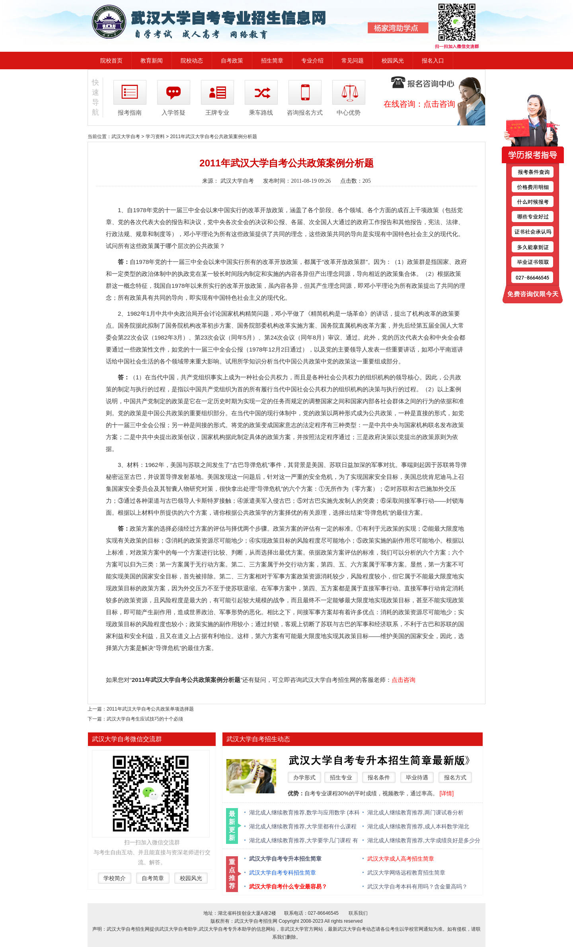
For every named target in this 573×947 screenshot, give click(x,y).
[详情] (446, 793)
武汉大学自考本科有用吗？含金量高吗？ (417, 886)
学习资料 (155, 136)
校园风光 (393, 60)
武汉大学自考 (125, 136)
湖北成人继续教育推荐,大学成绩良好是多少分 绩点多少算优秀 (423, 841)
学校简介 (114, 878)
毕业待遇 (417, 777)
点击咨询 (439, 104)
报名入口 (433, 60)
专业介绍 (312, 60)
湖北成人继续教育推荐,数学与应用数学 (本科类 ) (304, 813)
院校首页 (111, 60)
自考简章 (153, 878)
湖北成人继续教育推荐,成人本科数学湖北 (418, 826)
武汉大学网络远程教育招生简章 (406, 872)
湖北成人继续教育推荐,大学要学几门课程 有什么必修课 (303, 841)
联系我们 (358, 913)
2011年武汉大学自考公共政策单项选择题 (150, 709)
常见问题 (352, 60)
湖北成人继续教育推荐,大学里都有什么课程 (303, 826)
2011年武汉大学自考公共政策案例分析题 (213, 136)
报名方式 (455, 777)
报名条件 (379, 777)
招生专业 (341, 777)
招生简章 (272, 60)
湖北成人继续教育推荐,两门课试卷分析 (415, 812)
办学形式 (304, 777)
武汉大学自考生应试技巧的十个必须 (145, 719)
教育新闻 (151, 60)
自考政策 (232, 60)
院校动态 (192, 60)
